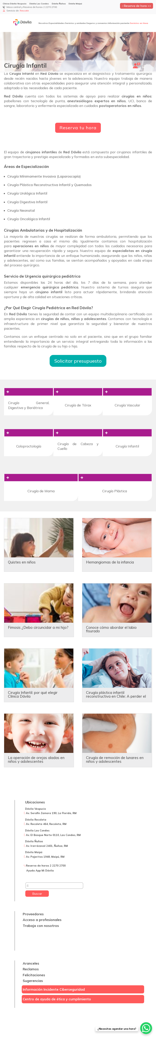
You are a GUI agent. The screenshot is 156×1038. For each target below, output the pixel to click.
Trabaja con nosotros (41, 926)
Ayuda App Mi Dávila (40, 870)
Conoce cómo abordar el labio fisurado (111, 629)
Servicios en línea (139, 23)
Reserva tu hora (78, 127)
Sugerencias (33, 981)
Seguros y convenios (97, 23)
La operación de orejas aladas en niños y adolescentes (36, 759)
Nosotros (43, 23)
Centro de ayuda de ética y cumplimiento (57, 999)
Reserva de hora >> (136, 6)
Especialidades (57, 23)
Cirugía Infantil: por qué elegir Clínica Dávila (33, 694)
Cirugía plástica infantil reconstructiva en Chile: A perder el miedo (116, 696)
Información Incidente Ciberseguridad (54, 989)
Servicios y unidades (75, 23)
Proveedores (33, 914)
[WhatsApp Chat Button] (146, 1028)
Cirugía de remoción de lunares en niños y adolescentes (115, 759)
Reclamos (31, 969)
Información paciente (119, 23)
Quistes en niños (22, 562)
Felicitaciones (34, 975)
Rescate (24, 10)
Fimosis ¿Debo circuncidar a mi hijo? (38, 627)
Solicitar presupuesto (78, 361)
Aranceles (31, 963)
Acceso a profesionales (42, 920)
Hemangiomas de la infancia (110, 562)
